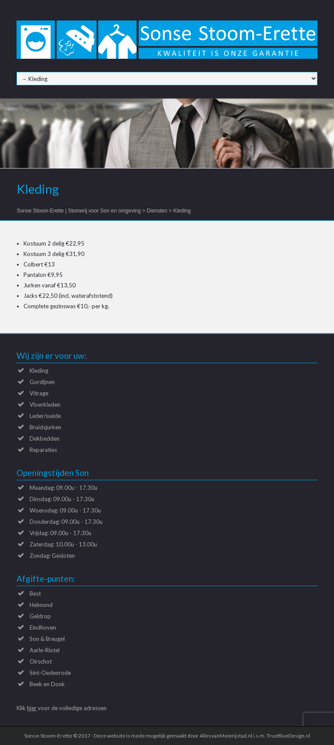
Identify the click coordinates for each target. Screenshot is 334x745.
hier (32, 708)
